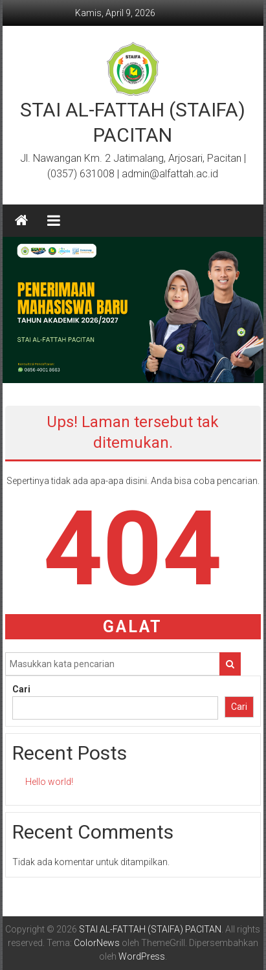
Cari (21, 689)
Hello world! (49, 782)
